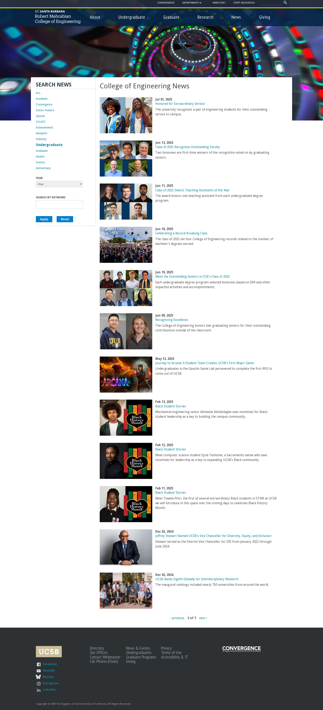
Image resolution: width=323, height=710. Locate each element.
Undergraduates (138, 652)
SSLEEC (41, 121)
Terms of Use (171, 652)
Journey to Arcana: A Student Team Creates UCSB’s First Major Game (204, 363)
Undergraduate (131, 17)
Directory (219, 3)
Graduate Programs (141, 657)
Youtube (49, 670)
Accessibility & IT (174, 657)
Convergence (165, 3)
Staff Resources (243, 3)
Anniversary (43, 168)
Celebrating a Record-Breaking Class (181, 233)
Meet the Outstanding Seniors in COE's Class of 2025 (192, 276)
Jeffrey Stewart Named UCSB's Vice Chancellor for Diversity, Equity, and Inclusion (213, 536)
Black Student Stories (170, 406)
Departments (190, 3)
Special (40, 116)
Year (39, 178)
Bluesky (48, 676)
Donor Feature (45, 110)
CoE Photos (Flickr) (104, 661)
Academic (42, 98)
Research (206, 17)
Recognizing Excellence (171, 320)
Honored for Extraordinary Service (180, 104)
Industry (41, 139)
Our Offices (99, 652)
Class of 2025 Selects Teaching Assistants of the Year (192, 190)
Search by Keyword (51, 197)
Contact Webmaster (105, 657)
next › (203, 618)
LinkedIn (49, 689)
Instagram (51, 683)
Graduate (171, 17)
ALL (38, 93)
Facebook (50, 664)
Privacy (166, 648)
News (236, 17)
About (95, 17)
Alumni (40, 156)
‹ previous (177, 618)
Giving (264, 17)
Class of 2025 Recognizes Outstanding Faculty (187, 147)
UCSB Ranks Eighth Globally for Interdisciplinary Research (196, 579)
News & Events (138, 648)
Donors (40, 162)
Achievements (44, 127)
